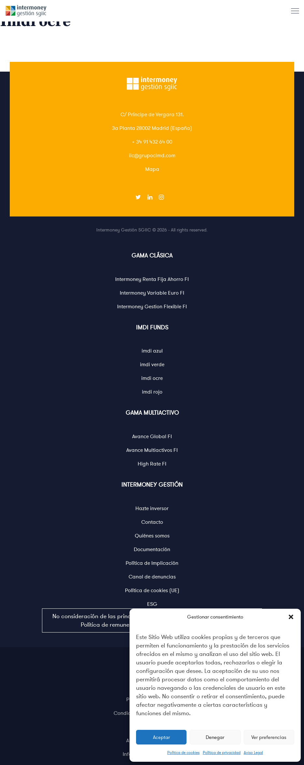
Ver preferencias (268, 737)
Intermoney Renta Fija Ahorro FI (152, 279)
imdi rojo (152, 392)
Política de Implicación (152, 563)
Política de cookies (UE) (152, 590)
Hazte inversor (152, 508)
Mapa (152, 169)
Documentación (152, 549)
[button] (291, 617)
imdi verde (152, 364)
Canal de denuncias (152, 576)
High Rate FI (152, 463)
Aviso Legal (253, 752)
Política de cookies (183, 752)
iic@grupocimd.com (152, 155)
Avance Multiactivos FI (152, 450)
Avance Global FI (152, 436)
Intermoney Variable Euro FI (152, 293)
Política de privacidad (222, 752)
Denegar (215, 737)
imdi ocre (152, 378)
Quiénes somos (152, 535)
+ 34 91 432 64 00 (152, 142)
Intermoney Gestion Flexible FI (152, 306)
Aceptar (161, 737)
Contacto (152, 522)
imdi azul (152, 351)
